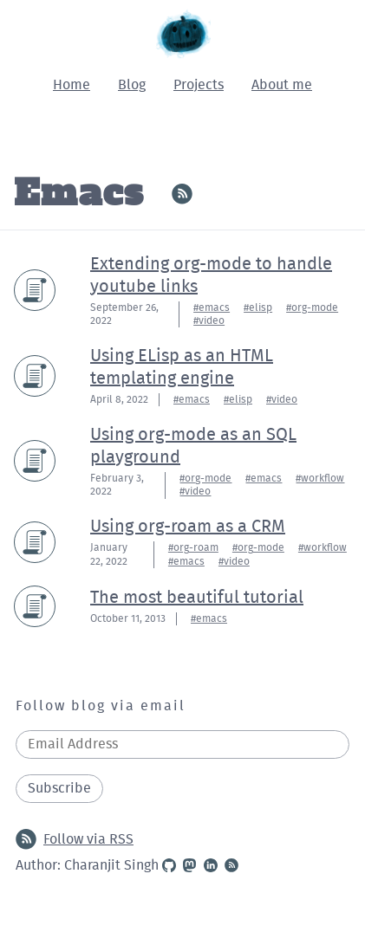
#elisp (258, 307)
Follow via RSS (75, 839)
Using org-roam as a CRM (187, 526)
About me (281, 85)
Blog (132, 85)
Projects (198, 85)
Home (71, 85)
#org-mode (312, 307)
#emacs (211, 307)
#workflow (320, 478)
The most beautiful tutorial (196, 597)
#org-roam (193, 547)
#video (209, 320)
